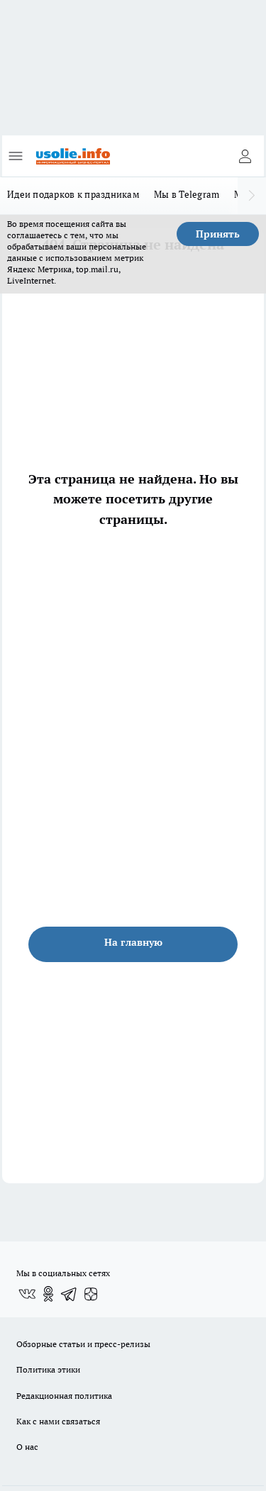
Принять (218, 234)
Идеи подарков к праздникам (73, 194)
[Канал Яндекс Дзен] (90, 1294)
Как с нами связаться (58, 1421)
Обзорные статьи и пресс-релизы (83, 1344)
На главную (133, 942)
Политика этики (48, 1369)
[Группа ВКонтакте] (27, 1294)
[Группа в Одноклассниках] (48, 1294)
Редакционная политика (64, 1395)
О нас (27, 1446)
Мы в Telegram (187, 194)
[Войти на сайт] (245, 156)
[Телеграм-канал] (69, 1294)
